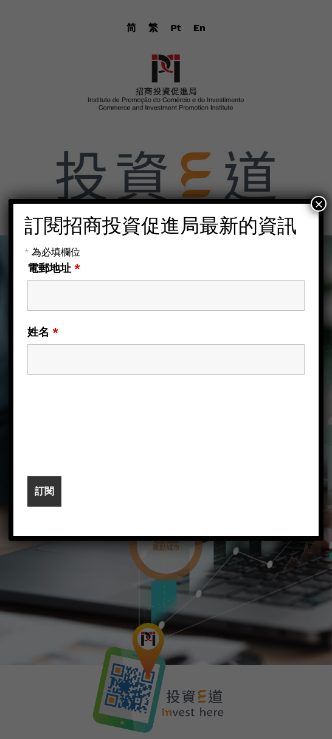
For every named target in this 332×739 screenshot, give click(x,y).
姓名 (43, 332)
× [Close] (318, 204)
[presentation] (119, 431)
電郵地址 (54, 268)
